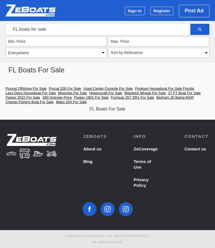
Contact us (195, 149)
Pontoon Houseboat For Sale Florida (164, 88)
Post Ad (194, 10)
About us (92, 149)
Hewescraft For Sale (105, 93)
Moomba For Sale (72, 93)
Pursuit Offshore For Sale (26, 88)
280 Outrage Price (57, 97)
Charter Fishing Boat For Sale (30, 102)
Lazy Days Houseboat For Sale (31, 93)
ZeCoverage (146, 149)
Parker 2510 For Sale (23, 97)
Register (161, 10)
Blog (88, 161)
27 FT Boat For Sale (184, 93)
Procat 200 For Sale (65, 88)
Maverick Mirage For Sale (145, 93)
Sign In (135, 10)
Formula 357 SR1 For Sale (132, 97)
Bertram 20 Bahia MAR (175, 97)
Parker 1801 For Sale (91, 97)
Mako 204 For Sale (71, 102)
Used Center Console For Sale (108, 88)
